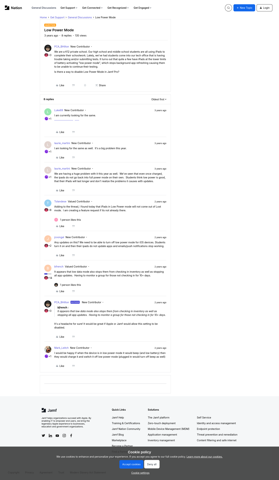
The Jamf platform (159, 417)
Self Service (204, 417)
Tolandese (60, 201)
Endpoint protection (208, 428)
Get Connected (92, 7)
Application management (162, 434)
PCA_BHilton (61, 46)
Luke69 (58, 110)
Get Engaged (143, 7)
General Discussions (44, 7)
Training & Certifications (126, 423)
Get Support (69, 7)
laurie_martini (62, 143)
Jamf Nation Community (126, 428)
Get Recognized (118, 7)
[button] (244, 7)
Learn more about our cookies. (205, 456)
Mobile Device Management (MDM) (168, 428)
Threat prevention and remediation (217, 434)
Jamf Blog (118, 434)
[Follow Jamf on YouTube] (57, 435)
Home (43, 17)
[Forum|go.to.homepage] (13, 8)
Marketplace (119, 440)
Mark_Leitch (61, 347)
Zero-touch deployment (162, 423)
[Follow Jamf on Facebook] (71, 435)
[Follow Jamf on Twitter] (43, 435)
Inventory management (161, 440)
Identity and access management (216, 423)
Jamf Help (118, 417)
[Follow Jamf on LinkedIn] (50, 435)
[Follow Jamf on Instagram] (64, 435)
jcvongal (59, 237)
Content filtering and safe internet (216, 440)
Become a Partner (122, 445)
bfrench (59, 266)
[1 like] (67, 220)
